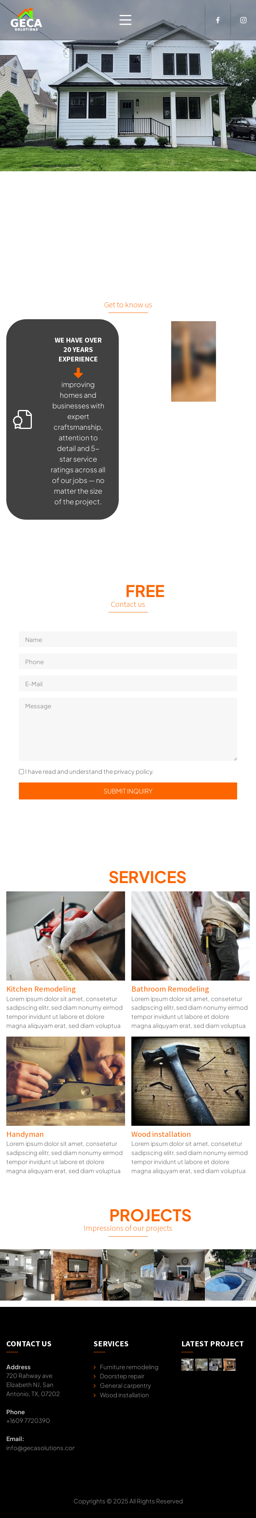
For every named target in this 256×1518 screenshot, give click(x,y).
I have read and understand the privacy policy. (89, 771)
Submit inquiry (128, 791)
